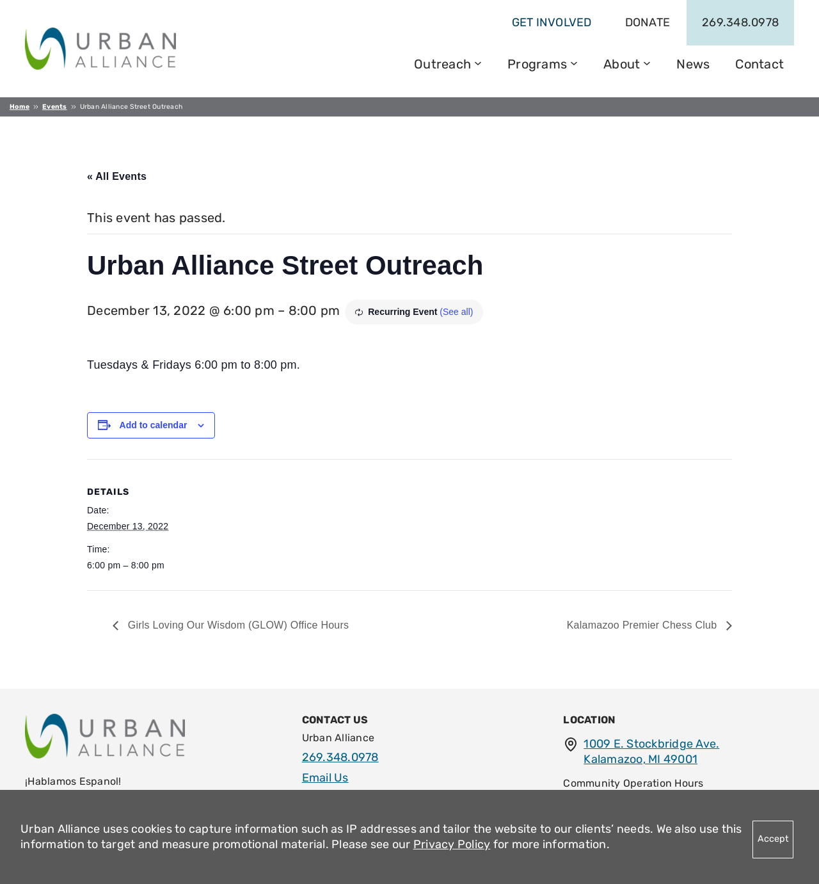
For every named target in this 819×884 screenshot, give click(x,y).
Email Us (325, 778)
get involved (552, 22)
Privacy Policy (452, 844)
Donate (648, 22)
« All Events (117, 176)
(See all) (456, 312)
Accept (773, 838)
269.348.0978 (740, 22)
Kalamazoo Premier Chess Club (643, 625)
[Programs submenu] (574, 62)
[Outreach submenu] (478, 62)
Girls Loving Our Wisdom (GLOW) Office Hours (237, 625)
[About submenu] (647, 62)
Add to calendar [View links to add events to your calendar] (153, 425)
